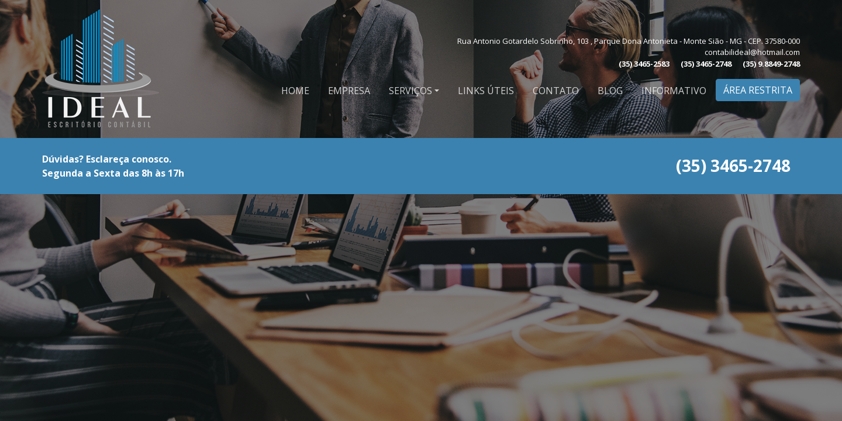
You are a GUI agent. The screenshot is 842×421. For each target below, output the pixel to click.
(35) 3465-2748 (706, 63)
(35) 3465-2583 (644, 63)
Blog (610, 90)
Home (295, 90)
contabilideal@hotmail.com (752, 52)
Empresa (349, 90)
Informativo (673, 90)
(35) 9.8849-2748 (771, 63)
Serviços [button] (410, 90)
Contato (556, 90)
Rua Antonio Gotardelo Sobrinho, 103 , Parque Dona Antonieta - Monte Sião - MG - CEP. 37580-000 (628, 41)
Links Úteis (486, 90)
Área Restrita (757, 90)
